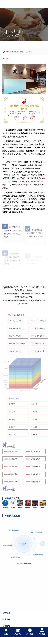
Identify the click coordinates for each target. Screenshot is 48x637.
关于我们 (21, 52)
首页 (14, 52)
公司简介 (29, 52)
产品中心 (18, 631)
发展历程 (6, 619)
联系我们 (42, 631)
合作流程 (6, 626)
